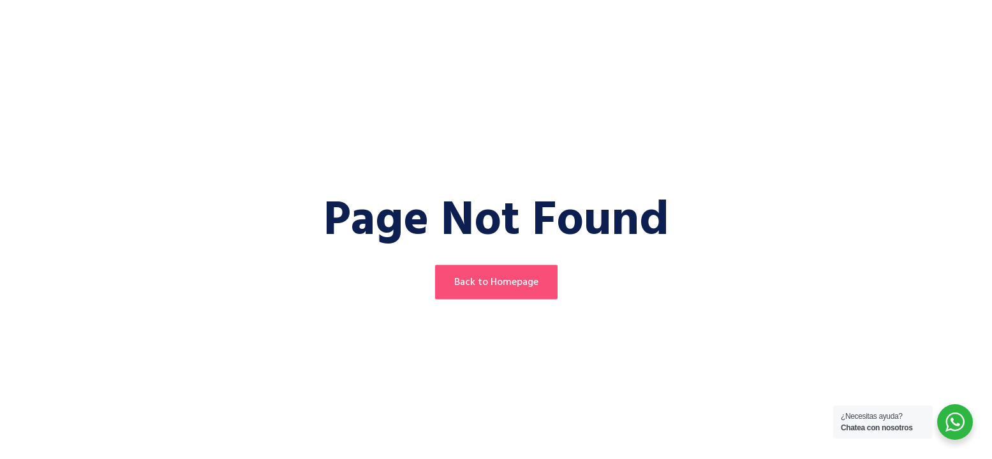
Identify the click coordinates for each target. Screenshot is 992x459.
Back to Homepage (496, 282)
